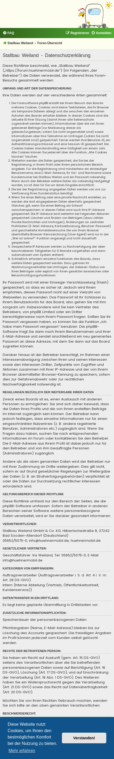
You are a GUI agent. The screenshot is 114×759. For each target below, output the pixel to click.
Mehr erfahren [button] (22, 750)
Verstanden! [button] (84, 738)
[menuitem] (8, 33)
